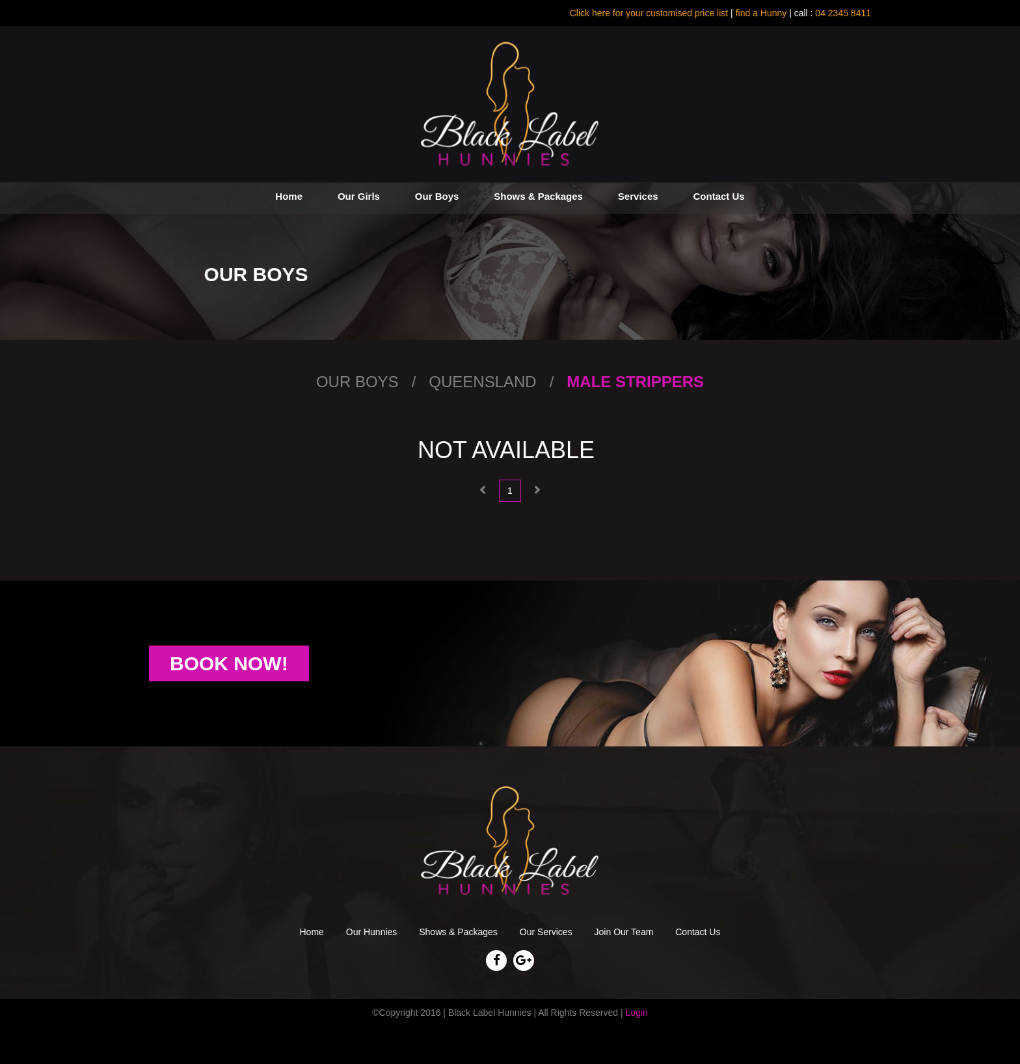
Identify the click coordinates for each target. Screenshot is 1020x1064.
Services (638, 196)
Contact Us (718, 196)
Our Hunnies (371, 932)
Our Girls (359, 196)
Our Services (546, 932)
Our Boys (437, 196)
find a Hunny (761, 13)
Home (288, 196)
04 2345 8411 (841, 13)
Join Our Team (624, 932)
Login (637, 1012)
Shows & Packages (538, 196)
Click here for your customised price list (649, 13)
